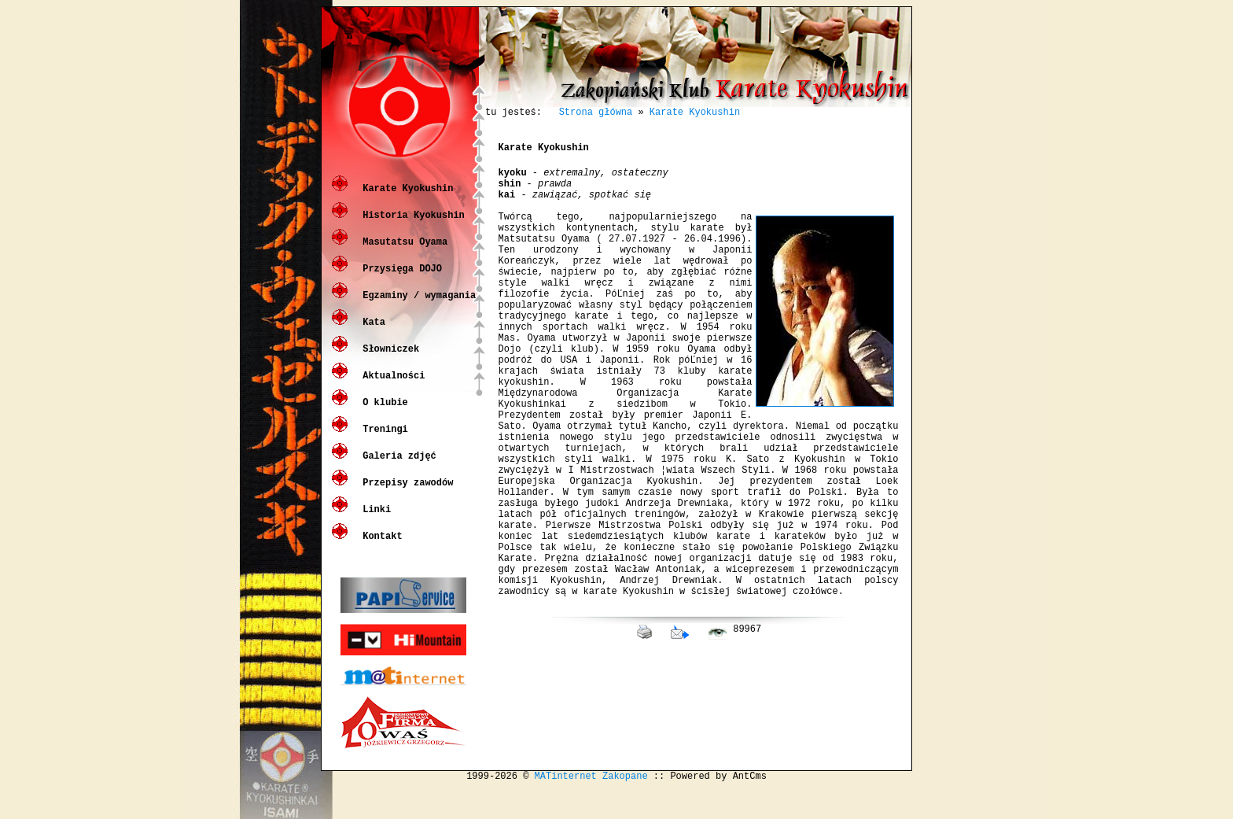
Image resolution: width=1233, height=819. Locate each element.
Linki (374, 520)
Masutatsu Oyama (402, 253)
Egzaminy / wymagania (416, 306)
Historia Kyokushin (411, 226)
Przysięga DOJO (399, 279)
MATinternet (566, 806)
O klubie (382, 413)
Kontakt (380, 547)
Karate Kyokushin (405, 199)
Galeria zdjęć (396, 467)
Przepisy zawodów (405, 493)
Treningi (382, 440)
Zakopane (625, 806)
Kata (371, 333)
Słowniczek (388, 360)
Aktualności (391, 386)
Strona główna (596, 113)
